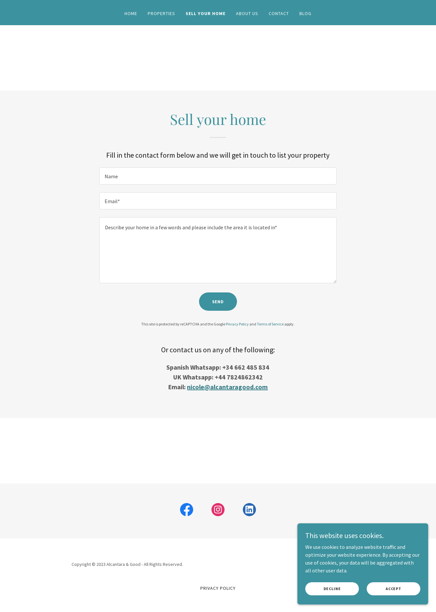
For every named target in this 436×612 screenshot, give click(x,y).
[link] (186, 511)
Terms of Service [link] (270, 324)
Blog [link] (305, 13)
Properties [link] (161, 13)
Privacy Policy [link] (237, 324)
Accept (393, 588)
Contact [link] (279, 13)
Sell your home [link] (206, 13)
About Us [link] (247, 13)
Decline (332, 588)
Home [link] (131, 13)
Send (218, 302)
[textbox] (217, 175)
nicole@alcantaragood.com (227, 387)
